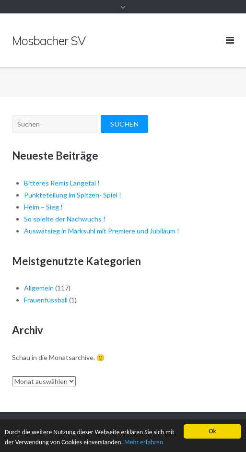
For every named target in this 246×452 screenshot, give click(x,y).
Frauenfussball (46, 300)
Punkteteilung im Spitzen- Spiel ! (72, 195)
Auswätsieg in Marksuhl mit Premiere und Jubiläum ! (101, 231)
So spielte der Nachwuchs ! (64, 219)
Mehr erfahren (143, 442)
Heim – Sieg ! (43, 207)
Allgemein (39, 288)
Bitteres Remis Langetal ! (62, 183)
